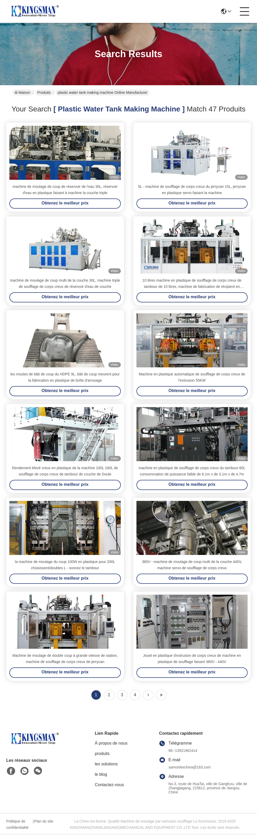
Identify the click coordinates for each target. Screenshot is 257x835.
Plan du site (43, 822)
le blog (101, 775)
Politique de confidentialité (17, 825)
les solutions (106, 765)
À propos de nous (111, 744)
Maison (22, 92)
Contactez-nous (109, 786)
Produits (44, 92)
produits (102, 755)
